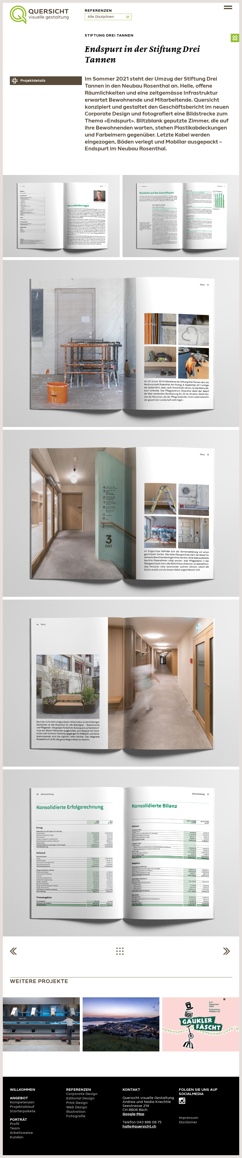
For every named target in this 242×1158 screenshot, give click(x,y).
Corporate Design (81, 1094)
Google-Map (133, 1114)
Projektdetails (33, 80)
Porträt (18, 1119)
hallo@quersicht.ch (139, 1126)
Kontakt (131, 1089)
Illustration (75, 1111)
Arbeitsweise (21, 1133)
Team (15, 1128)
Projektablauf (22, 1107)
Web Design (76, 1107)
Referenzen (78, 1089)
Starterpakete (22, 1111)
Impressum (188, 1118)
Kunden (16, 1137)
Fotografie (75, 1116)
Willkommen (22, 1089)
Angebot (19, 1098)
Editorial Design (80, 1098)
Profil (14, 1124)
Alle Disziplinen (101, 17)
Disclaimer (188, 1122)
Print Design (77, 1103)
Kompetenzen (22, 1102)
